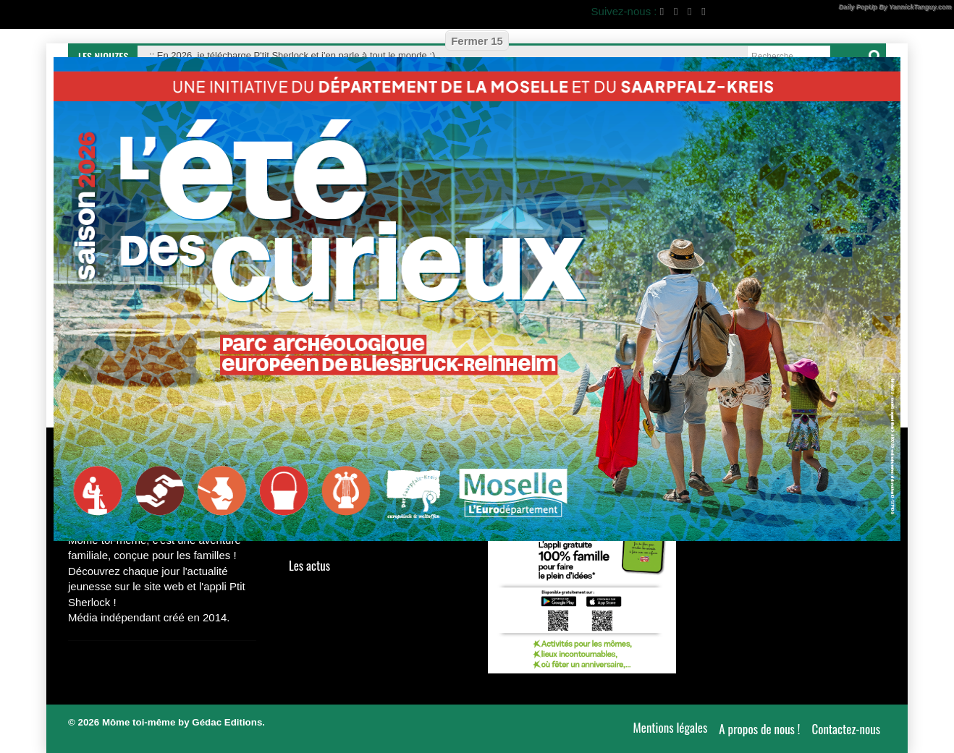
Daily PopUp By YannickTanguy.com (895, 7)
